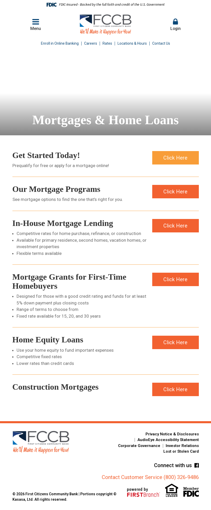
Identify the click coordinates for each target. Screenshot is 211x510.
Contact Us (161, 43)
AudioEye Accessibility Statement (168, 439)
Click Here (175, 157)
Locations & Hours (132, 43)
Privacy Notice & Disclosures (172, 434)
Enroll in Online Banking (60, 43)
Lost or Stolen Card (181, 451)
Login (175, 24)
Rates (107, 43)
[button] (175, 25)
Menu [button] (35, 24)
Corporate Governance (139, 445)
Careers (90, 43)
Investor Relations (182, 445)
